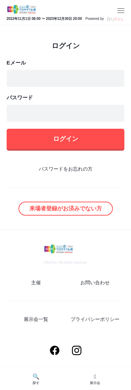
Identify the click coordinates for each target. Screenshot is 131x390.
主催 (36, 282)
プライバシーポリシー (95, 319)
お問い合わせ (95, 282)
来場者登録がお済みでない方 (65, 208)
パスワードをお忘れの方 (66, 169)
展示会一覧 (36, 319)
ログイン (65, 138)
